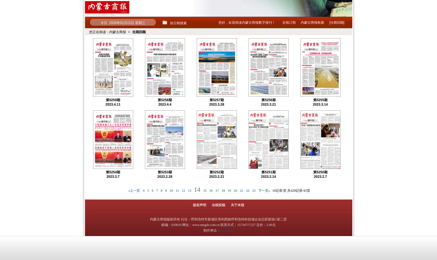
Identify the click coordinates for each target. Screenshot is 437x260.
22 (247, 191)
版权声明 (199, 205)
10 (171, 191)
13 (189, 191)
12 (183, 191)
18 (223, 191)
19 (229, 191)
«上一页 (134, 191)
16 (211, 191)
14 (197, 189)
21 (241, 191)
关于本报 (237, 205)
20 (235, 191)
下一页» (264, 191)
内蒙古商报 (117, 32)
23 (254, 191)
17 (217, 191)
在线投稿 (218, 205)
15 (205, 191)
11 (177, 191)
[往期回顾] (336, 23)
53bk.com (227, 230)
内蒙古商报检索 (312, 23)
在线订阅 (289, 23)
